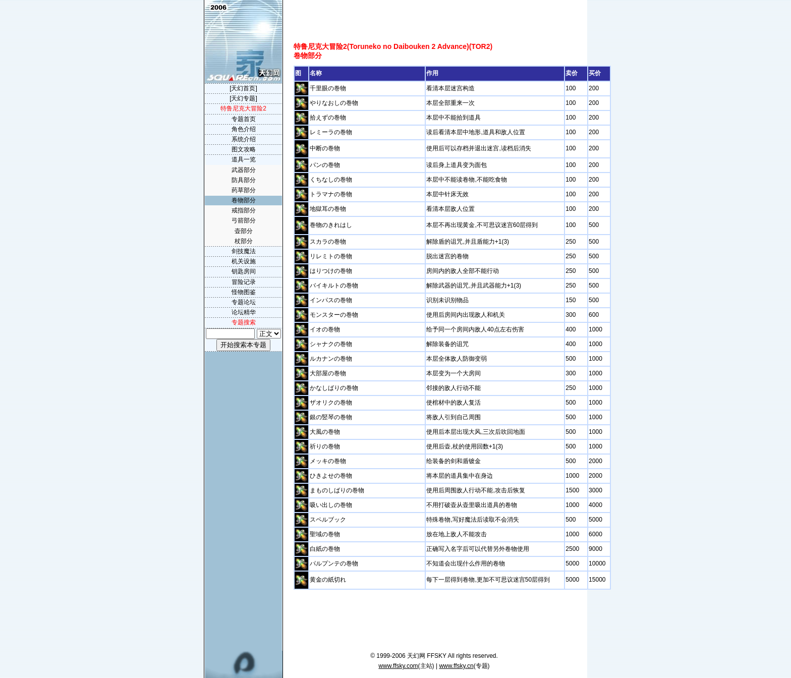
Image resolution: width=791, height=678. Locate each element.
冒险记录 (244, 282)
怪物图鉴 (244, 292)
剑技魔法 (244, 251)
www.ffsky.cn (456, 665)
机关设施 (244, 261)
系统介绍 (244, 139)
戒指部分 (244, 210)
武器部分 (244, 170)
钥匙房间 (244, 271)
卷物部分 (244, 200)
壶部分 (244, 231)
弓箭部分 (244, 220)
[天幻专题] (243, 98)
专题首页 (244, 119)
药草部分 (244, 190)
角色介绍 (244, 129)
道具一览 (244, 159)
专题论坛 (244, 302)
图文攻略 (244, 149)
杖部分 (244, 241)
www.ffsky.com (398, 665)
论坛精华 (244, 312)
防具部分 (244, 180)
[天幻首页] (243, 88)
